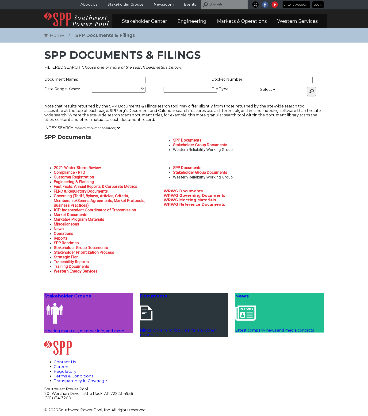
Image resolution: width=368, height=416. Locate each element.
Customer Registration (74, 177)
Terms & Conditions (74, 376)
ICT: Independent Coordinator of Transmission (95, 210)
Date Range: (61, 89)
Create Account (296, 4)
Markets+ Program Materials (79, 219)
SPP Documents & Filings (105, 35)
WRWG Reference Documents (194, 204)
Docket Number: (227, 79)
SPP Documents (187, 140)
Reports (61, 238)
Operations (63, 233)
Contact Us (65, 362)
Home (54, 35)
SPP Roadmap (66, 243)
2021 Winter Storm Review (77, 167)
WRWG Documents (183, 191)
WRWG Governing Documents (194, 195)
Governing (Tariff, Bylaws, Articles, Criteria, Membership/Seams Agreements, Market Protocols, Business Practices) (99, 201)
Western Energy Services (75, 271)
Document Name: (61, 79)
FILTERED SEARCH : (113, 67)
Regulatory (65, 371)
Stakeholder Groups (125, 4)
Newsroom (164, 4)
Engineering (191, 21)
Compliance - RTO (69, 172)
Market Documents (70, 214)
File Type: (220, 89)
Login (318, 4)
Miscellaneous (66, 224)
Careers (61, 366)
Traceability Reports (71, 261)
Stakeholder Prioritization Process (84, 252)
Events (190, 4)
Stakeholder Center (144, 21)
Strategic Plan (66, 257)
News (59, 228)
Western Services (297, 21)
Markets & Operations (242, 21)
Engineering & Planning (74, 181)
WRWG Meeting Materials (190, 200)
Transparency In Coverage (80, 380)
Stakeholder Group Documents (200, 145)
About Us (88, 4)
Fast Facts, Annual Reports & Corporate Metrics (95, 186)
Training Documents (71, 266)
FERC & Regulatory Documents (81, 191)
